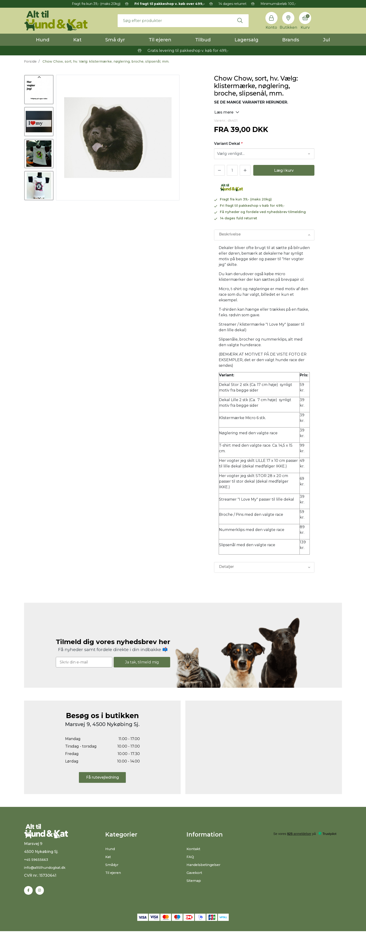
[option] (39, 89)
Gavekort (195, 872)
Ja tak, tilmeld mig (142, 662)
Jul (326, 40)
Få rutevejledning (102, 777)
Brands (290, 40)
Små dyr (115, 40)
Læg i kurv (284, 170)
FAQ (191, 857)
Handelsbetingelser (205, 864)
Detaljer (225, 567)
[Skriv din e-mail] (84, 662)
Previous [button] (39, 77)
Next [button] (39, 198)
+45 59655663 (37, 865)
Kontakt (194, 849)
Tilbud (203, 40)
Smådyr (112, 864)
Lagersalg (246, 40)
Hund (42, 40)
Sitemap (195, 880)
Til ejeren (160, 40)
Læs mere (226, 112)
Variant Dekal (228, 143)
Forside (30, 61)
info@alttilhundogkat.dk (47, 873)
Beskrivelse (229, 235)
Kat (77, 40)
